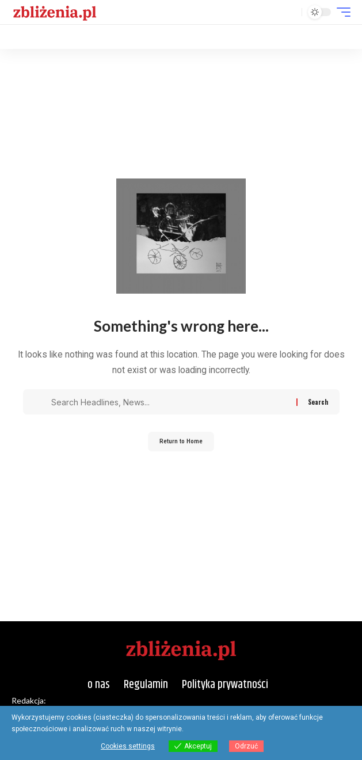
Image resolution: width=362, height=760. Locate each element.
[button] (290, 12)
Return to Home (181, 441)
